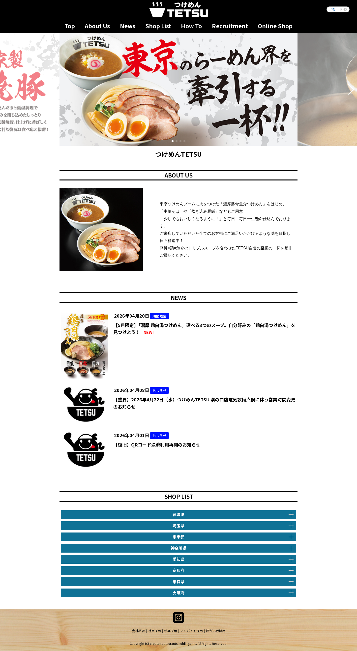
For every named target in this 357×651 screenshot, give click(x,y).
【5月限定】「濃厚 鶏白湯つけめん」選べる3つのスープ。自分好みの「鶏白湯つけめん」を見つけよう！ (204, 329)
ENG (343, 9)
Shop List (158, 26)
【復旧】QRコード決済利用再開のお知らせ (156, 444)
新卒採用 (170, 630)
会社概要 (138, 630)
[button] (5, 89)
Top (69, 26)
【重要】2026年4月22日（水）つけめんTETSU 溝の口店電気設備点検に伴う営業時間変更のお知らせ (204, 403)
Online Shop (275, 26)
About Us (97, 26)
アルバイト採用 (191, 630)
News (127, 26)
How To (191, 26)
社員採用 (154, 630)
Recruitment (230, 26)
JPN (332, 9)
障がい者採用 (215, 630)
